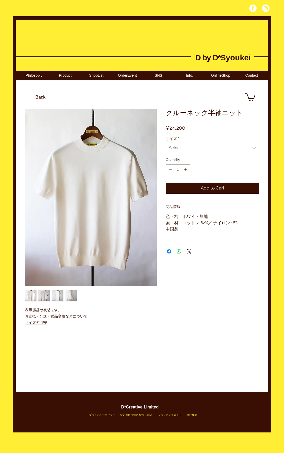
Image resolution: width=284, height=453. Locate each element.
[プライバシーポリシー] (102, 415)
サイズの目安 (36, 322)
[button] (96, 75)
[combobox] (212, 148)
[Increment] (186, 169)
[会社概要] (192, 415)
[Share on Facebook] (169, 251)
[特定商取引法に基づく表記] (136, 415)
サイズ (172, 139)
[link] (250, 96)
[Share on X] (189, 251)
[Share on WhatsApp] (179, 251)
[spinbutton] (178, 169)
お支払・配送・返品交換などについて (56, 316)
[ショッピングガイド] (169, 415)
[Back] (40, 97)
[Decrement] (170, 169)
